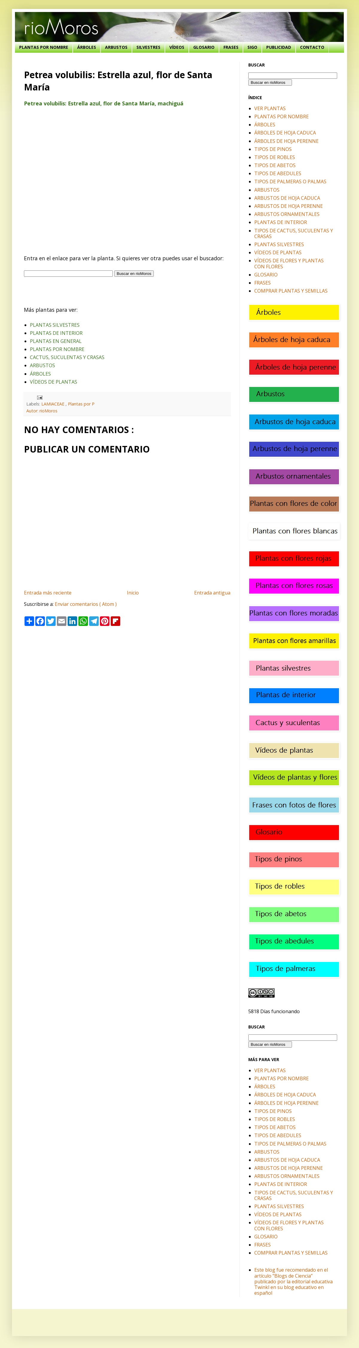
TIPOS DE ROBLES (274, 157)
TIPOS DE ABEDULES (277, 173)
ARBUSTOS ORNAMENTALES (287, 214)
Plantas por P (81, 404)
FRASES (230, 47)
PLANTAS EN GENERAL (56, 341)
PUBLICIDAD (278, 47)
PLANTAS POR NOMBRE (43, 47)
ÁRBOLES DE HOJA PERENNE (286, 141)
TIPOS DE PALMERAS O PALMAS (290, 181)
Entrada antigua (212, 592)
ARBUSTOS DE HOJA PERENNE (288, 206)
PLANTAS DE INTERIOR (56, 333)
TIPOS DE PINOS (273, 149)
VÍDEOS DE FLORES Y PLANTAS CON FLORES (289, 263)
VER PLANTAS (270, 108)
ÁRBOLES (86, 47)
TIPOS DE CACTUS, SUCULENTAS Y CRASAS (293, 233)
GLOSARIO (204, 47)
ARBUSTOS (116, 47)
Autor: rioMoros (41, 411)
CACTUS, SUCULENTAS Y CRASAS (67, 357)
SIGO (252, 47)
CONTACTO (312, 47)
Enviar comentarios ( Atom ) (86, 604)
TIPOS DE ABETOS (275, 165)
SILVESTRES (148, 47)
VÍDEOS (176, 47)
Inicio (133, 592)
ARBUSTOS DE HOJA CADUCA (287, 198)
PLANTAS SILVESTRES (55, 325)
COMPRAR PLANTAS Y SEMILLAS (291, 291)
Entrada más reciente (48, 592)
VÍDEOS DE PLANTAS (53, 382)
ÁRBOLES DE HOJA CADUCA (285, 132)
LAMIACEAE (53, 404)
